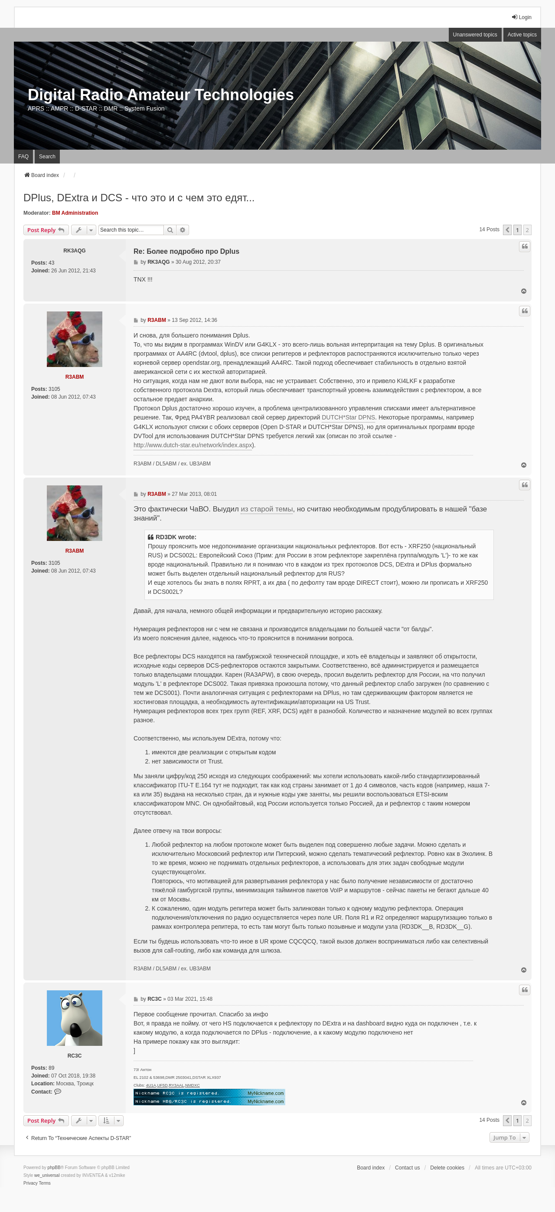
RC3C (75, 1056)
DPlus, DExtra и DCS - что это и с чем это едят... (139, 197)
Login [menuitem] (521, 17)
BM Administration (75, 213)
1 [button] (517, 230)
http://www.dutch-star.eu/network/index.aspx (193, 445)
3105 (54, 389)
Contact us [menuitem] (407, 1168)
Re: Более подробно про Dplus (186, 251)
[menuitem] (30, 1183)
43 (51, 263)
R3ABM (74, 377)
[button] (507, 230)
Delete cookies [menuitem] (447, 1168)
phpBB (54, 1167)
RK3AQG (74, 251)
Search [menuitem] (47, 157)
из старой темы (267, 509)
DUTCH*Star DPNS (348, 417)
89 (51, 1068)
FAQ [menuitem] (23, 157)
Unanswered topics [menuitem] (475, 35)
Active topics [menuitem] (522, 35)
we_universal (46, 1175)
